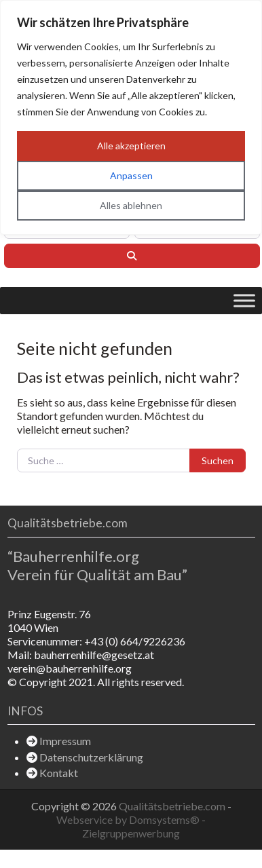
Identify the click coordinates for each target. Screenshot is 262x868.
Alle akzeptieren (131, 145)
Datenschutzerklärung (91, 757)
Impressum (65, 740)
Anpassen (131, 175)
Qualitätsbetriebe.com (173, 805)
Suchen (217, 460)
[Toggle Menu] (244, 300)
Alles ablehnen (131, 205)
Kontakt (58, 772)
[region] (131, 117)
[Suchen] (132, 256)
